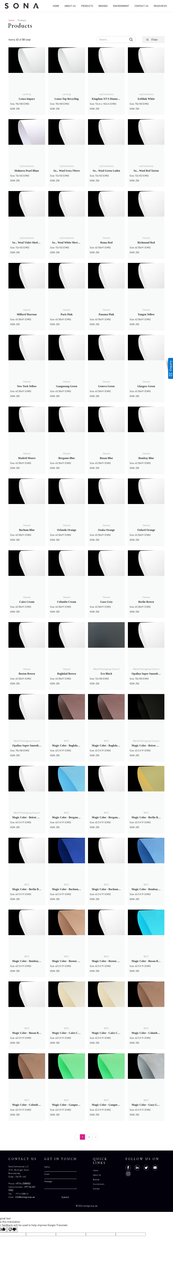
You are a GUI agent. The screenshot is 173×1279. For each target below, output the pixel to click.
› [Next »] (95, 1137)
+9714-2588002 (23, 1183)
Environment (121, 5)
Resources (160, 5)
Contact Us (141, 5)
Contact (96, 1188)
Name (47, 1167)
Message (48, 1181)
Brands (103, 5)
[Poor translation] (12, 1229)
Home (56, 5)
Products (87, 5)
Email (46, 1174)
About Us (70, 5)
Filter (154, 39)
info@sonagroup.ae (25, 1196)
